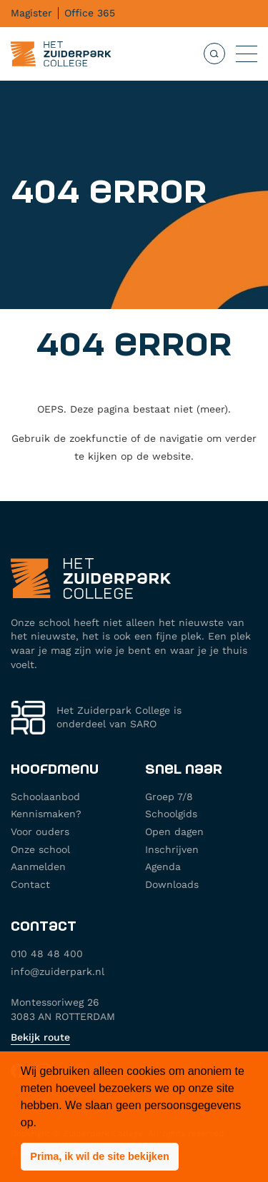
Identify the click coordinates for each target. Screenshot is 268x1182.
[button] (100, 1157)
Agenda (163, 866)
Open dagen (174, 831)
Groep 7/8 (169, 796)
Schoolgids (171, 813)
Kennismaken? (46, 813)
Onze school (40, 849)
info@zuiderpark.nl (57, 971)
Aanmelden (38, 866)
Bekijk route (40, 1037)
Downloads (172, 884)
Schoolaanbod (45, 796)
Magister (31, 13)
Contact (30, 884)
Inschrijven (172, 849)
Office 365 (89, 13)
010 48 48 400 (47, 953)
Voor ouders (40, 831)
